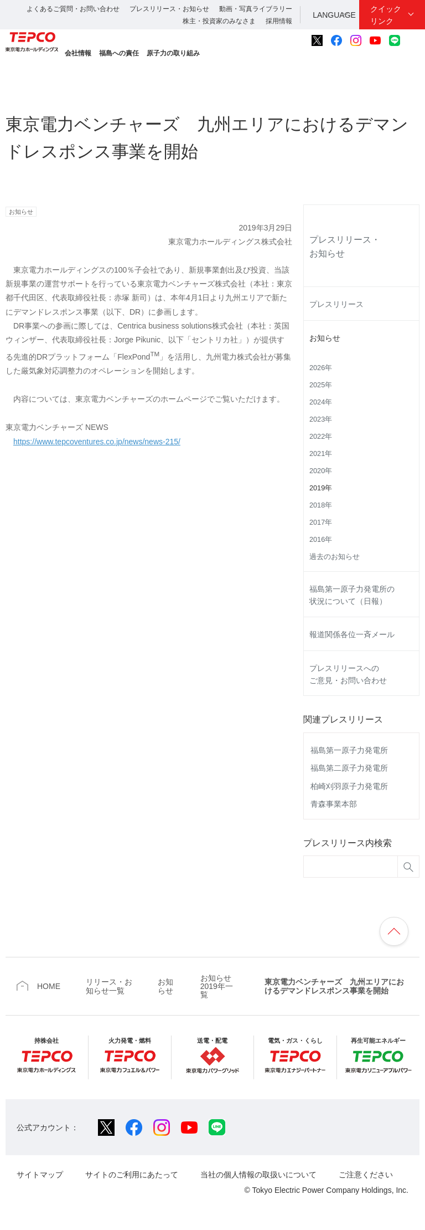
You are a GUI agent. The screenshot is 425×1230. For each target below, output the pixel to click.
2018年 (320, 505)
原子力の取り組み (173, 53)
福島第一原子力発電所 (349, 750)
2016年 (320, 540)
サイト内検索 (413, 40)
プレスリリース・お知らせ (169, 9)
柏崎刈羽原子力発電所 (349, 786)
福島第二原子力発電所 (349, 767)
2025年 (320, 385)
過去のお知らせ (334, 557)
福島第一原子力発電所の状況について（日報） (352, 595)
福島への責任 (119, 53)
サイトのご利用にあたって (131, 1174)
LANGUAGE (334, 15)
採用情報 (279, 21)
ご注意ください (366, 1174)
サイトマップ (40, 1174)
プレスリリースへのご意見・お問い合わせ (348, 674)
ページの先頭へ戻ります (394, 931)
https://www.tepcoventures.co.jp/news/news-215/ (96, 441)
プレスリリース (336, 304)
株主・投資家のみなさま (219, 21)
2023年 (320, 419)
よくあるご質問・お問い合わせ (73, 9)
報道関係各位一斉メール (352, 634)
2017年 (320, 522)
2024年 (320, 402)
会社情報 (78, 53)
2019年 (320, 488)
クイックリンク (385, 14)
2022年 (320, 436)
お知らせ (324, 338)
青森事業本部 (333, 804)
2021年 (320, 454)
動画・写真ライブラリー (255, 9)
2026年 (320, 368)
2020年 (320, 471)
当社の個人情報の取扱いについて (258, 1174)
